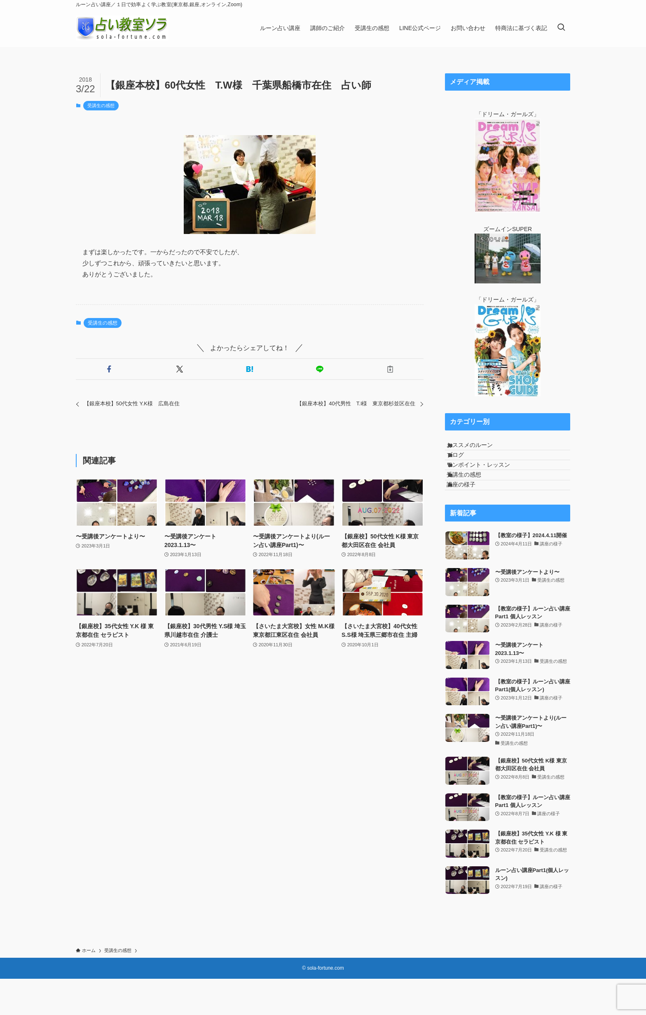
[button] (109, 369)
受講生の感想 (101, 105)
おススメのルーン (478, 448)
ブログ (464, 465)
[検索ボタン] (561, 28)
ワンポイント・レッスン (487, 482)
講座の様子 (469, 517)
